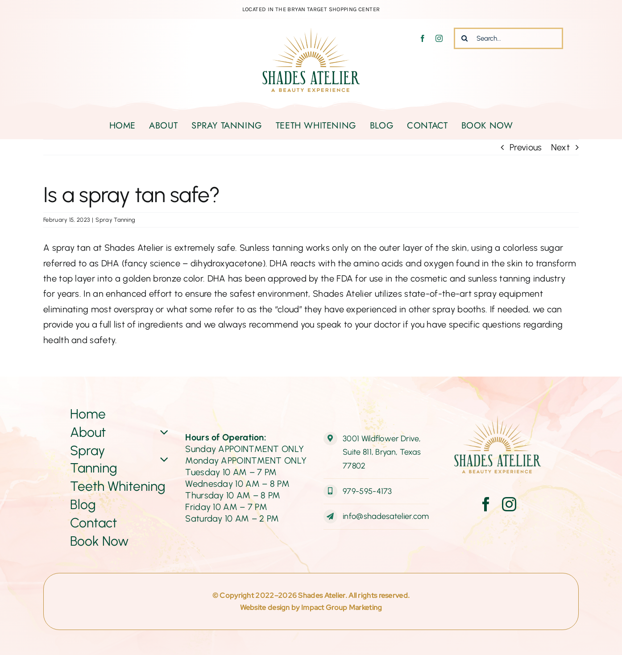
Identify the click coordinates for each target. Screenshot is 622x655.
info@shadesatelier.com (386, 516)
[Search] (464, 38)
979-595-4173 (367, 491)
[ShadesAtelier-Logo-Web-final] (310, 32)
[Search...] (508, 38)
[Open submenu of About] (163, 432)
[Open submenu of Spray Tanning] (163, 459)
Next (560, 147)
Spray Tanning (115, 219)
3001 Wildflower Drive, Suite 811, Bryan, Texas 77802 (382, 452)
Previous (526, 147)
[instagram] (439, 38)
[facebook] (422, 38)
